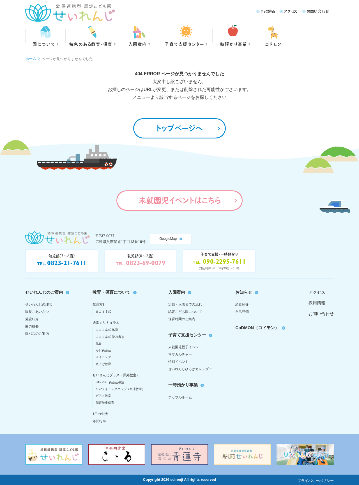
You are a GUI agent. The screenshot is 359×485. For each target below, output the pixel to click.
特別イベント (178, 362)
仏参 (99, 343)
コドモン (273, 44)
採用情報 (317, 302)
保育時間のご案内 (181, 319)
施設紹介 (32, 319)
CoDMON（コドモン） (257, 327)
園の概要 (32, 326)
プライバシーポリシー (315, 481)
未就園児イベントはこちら (180, 200)
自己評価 (268, 11)
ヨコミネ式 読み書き (110, 336)
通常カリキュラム (106, 323)
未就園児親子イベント (185, 347)
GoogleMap (168, 239)
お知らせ (243, 292)
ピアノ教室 (103, 395)
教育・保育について (111, 292)
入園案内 (137, 44)
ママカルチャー (180, 354)
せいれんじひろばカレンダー (190, 369)
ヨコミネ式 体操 (107, 329)
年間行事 (99, 421)
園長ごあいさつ (37, 312)
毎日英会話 (103, 350)
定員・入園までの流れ (185, 304)
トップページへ (179, 128)
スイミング (103, 357)
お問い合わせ (318, 11)
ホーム (30, 59)
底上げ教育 (103, 364)
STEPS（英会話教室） (111, 382)
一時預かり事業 (183, 384)
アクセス (291, 11)
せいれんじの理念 (38, 304)
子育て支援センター (184, 44)
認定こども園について (185, 312)
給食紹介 (242, 304)
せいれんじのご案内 (44, 292)
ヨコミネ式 (103, 311)
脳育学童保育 (105, 402)
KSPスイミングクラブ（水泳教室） (120, 389)
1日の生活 (100, 414)
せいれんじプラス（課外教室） (116, 375)
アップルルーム (180, 397)
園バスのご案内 (37, 334)
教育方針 (99, 304)
